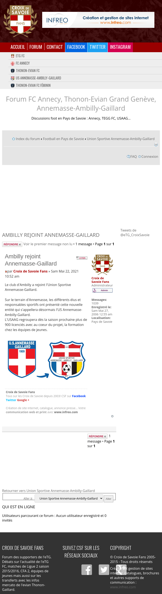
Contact (55, 46)
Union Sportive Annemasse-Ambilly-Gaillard (121, 138)
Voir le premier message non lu (47, 244)
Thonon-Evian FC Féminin (31, 85)
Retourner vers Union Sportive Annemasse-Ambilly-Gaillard (48, 490)
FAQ (133, 156)
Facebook (76, 46)
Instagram (120, 46)
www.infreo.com (66, 412)
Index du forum (28, 138)
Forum (36, 46)
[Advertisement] (81, 196)
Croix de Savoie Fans (30, 271)
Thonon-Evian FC (25, 70)
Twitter (97, 46)
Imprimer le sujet (156, 144)
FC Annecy (20, 63)
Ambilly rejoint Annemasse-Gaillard (51, 234)
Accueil (18, 46)
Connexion (150, 156)
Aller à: (28, 498)
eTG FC (17, 55)
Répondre (12, 244)
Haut (112, 416)
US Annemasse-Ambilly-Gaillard (36, 77)
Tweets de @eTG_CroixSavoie (135, 232)
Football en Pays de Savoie (63, 138)
